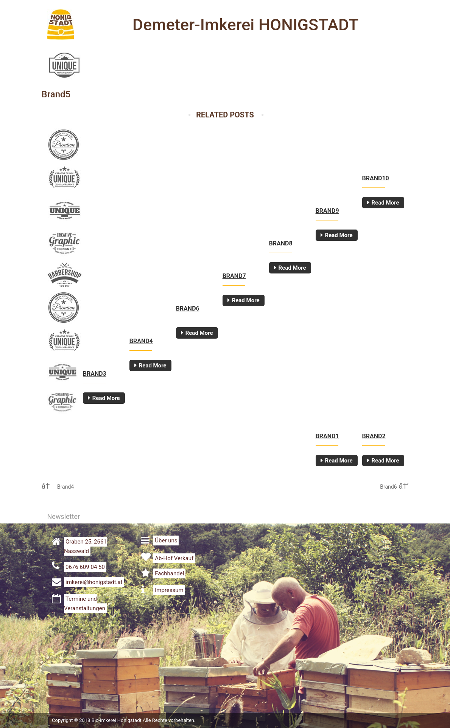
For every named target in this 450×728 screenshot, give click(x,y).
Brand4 (141, 341)
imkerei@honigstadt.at (94, 582)
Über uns (166, 540)
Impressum (169, 590)
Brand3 (94, 373)
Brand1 (327, 436)
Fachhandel (169, 573)
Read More (385, 202)
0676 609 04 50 (85, 567)
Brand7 (234, 276)
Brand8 (281, 243)
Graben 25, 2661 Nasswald (85, 546)
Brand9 (327, 210)
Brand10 (375, 178)
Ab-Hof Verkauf (174, 558)
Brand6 (187, 308)
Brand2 (374, 436)
